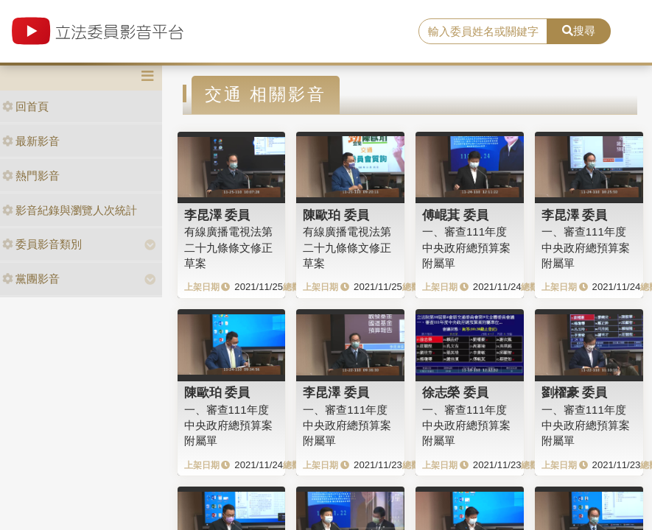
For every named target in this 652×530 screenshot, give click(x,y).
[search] (482, 31)
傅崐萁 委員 (455, 215)
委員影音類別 (42, 244)
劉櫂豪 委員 (574, 392)
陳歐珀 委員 (336, 215)
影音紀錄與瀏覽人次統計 (69, 210)
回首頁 (25, 106)
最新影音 (31, 141)
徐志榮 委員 (455, 392)
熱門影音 (31, 175)
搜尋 (578, 30)
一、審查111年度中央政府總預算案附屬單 (466, 247)
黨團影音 (31, 278)
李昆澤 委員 (217, 215)
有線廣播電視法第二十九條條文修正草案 (228, 247)
